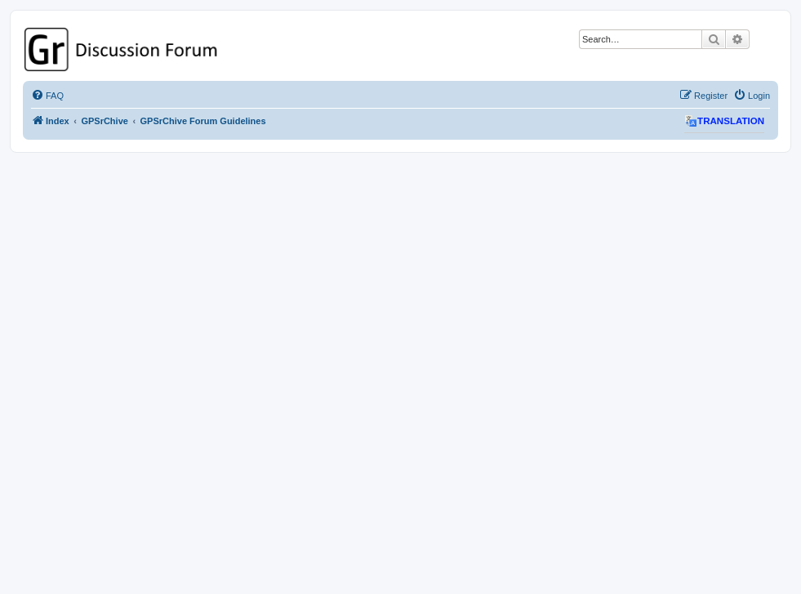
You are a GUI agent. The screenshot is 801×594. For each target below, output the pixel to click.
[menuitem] (47, 95)
